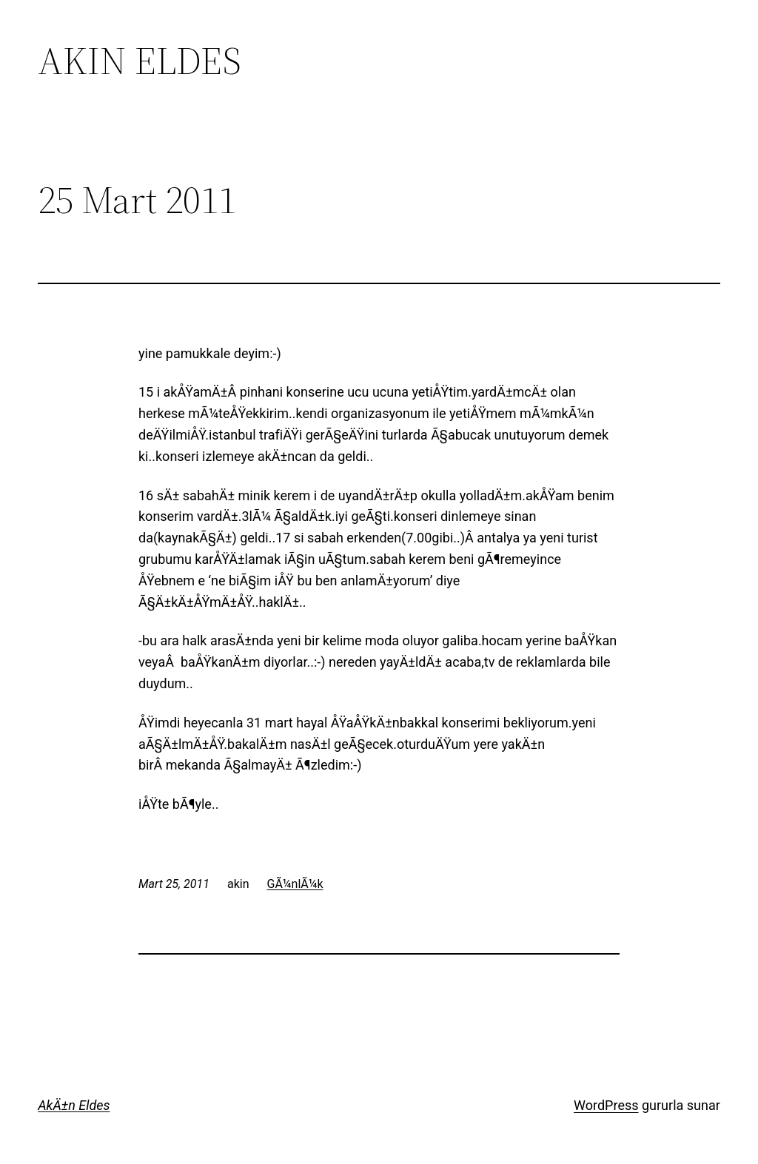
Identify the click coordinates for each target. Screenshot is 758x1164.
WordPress (606, 1105)
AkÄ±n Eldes (74, 1105)
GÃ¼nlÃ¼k (295, 884)
